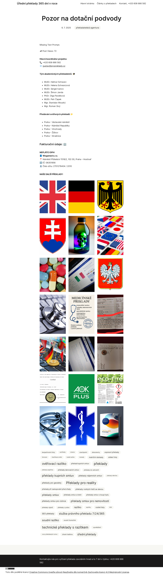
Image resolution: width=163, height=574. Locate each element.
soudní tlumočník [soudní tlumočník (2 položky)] (70, 520)
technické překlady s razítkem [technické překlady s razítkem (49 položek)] (65, 527)
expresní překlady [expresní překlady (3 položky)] (112, 452)
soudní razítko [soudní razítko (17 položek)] (50, 520)
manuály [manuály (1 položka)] (81, 457)
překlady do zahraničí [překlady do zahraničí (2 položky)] (91, 470)
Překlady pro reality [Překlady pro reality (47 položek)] (81, 483)
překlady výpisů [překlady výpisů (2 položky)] (47, 507)
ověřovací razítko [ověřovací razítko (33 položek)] (54, 463)
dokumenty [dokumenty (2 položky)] (96, 452)
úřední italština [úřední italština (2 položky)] (67, 534)
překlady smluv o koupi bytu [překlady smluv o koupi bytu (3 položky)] (97, 495)
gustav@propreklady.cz (54, 66)
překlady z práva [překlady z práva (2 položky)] (63, 507)
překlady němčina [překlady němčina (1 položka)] (112, 475)
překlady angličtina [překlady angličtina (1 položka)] (47, 470)
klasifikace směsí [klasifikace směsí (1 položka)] (57, 457)
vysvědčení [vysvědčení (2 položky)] (97, 527)
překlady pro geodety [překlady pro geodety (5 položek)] (51, 483)
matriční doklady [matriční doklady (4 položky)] (96, 457)
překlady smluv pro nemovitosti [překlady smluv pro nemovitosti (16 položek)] (90, 501)
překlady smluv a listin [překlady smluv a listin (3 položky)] (73, 495)
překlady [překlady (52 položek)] (100, 464)
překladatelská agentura (87, 27)
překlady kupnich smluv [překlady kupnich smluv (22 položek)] (58, 475)
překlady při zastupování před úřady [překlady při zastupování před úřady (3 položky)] (56, 489)
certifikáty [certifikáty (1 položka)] (63, 452)
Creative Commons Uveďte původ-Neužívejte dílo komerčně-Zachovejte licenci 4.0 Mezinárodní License (79, 572)
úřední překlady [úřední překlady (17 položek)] (86, 534)
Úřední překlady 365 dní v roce (37, 3)
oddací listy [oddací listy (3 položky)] (112, 457)
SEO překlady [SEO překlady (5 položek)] (48, 514)
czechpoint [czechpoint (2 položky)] (83, 452)
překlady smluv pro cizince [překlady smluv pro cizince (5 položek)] (54, 501)
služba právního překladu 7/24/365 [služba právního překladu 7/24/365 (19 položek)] (81, 513)
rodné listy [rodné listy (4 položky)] (100, 507)
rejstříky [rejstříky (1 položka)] (88, 507)
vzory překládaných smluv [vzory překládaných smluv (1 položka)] (49, 534)
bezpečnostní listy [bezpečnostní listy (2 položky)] (48, 452)
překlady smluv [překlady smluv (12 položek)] (50, 494)
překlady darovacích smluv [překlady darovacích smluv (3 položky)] (68, 470)
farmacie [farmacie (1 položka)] (44, 457)
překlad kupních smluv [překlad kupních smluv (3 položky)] (80, 464)
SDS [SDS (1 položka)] (110, 507)
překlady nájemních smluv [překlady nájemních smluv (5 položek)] (90, 476)
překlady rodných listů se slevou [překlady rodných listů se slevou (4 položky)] (89, 489)
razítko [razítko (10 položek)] (77, 507)
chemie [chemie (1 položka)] (72, 452)
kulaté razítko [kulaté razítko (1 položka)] (71, 457)
